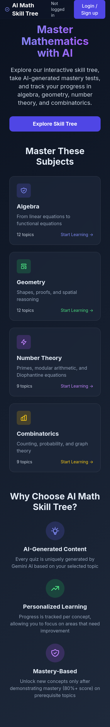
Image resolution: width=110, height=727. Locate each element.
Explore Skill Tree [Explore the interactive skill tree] (55, 124)
